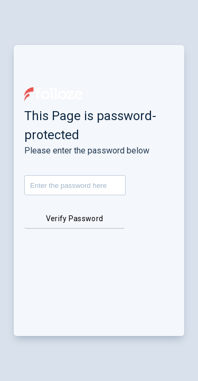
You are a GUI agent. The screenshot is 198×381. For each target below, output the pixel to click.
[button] (53, 94)
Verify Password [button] (74, 218)
